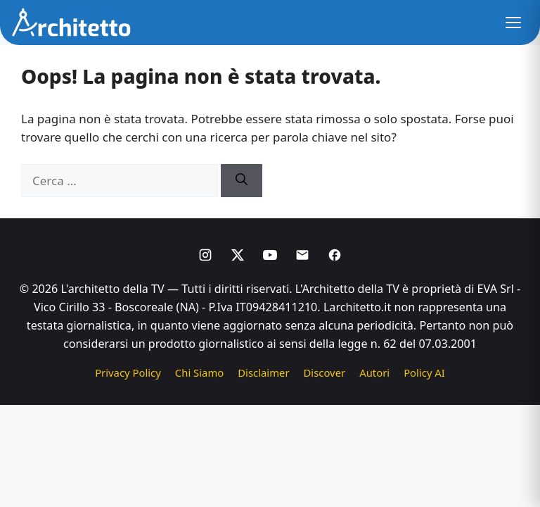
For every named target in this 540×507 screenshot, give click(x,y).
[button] (513, 22)
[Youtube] (270, 255)
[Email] (302, 255)
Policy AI (424, 372)
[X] (238, 255)
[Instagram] (205, 255)
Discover (325, 372)
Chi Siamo (199, 372)
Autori (374, 372)
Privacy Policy (128, 372)
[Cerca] (241, 181)
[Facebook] (335, 255)
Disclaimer (263, 372)
